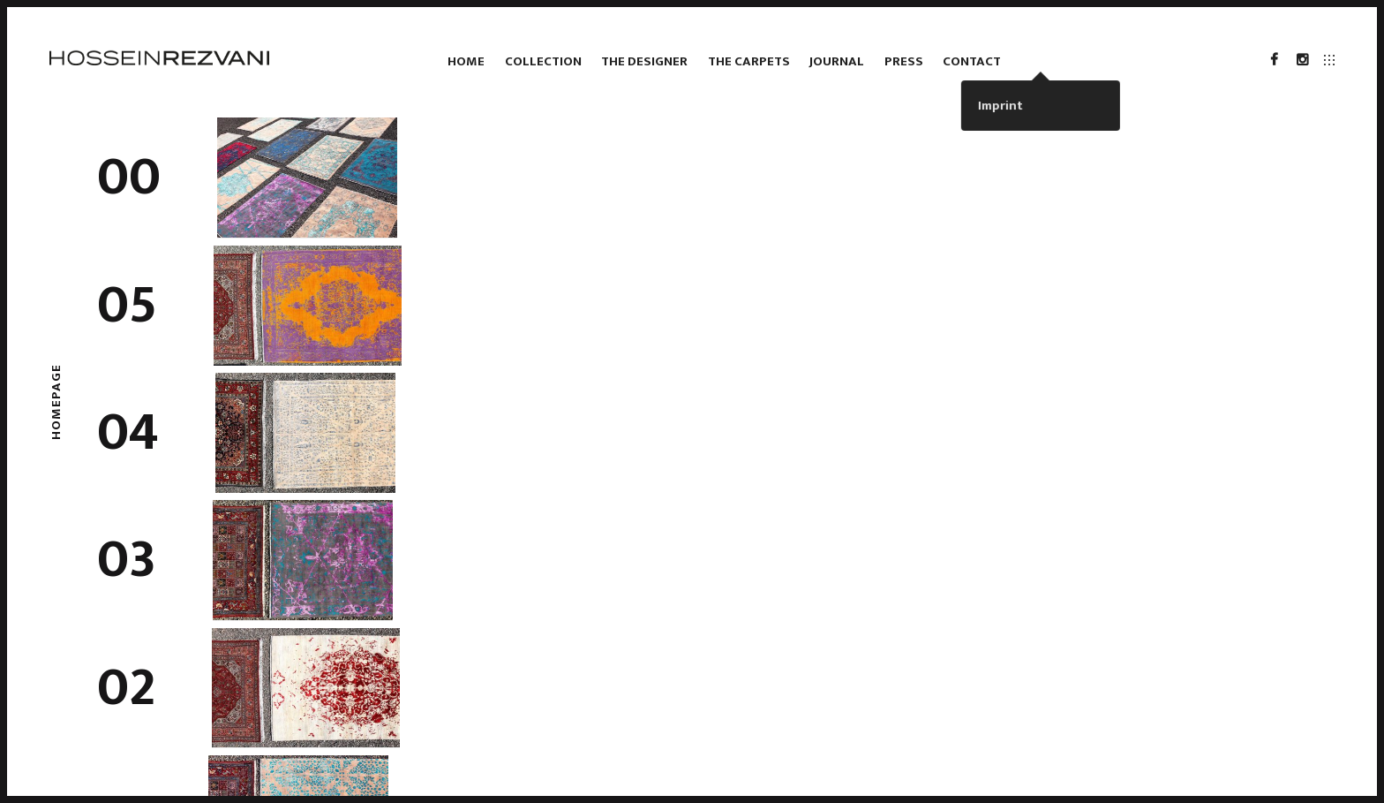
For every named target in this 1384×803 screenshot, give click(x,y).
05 (127, 305)
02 (126, 688)
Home (466, 61)
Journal (836, 61)
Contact (972, 61)
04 (128, 433)
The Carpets (749, 61)
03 (126, 560)
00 (129, 177)
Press (903, 61)
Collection (543, 61)
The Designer (644, 61)
